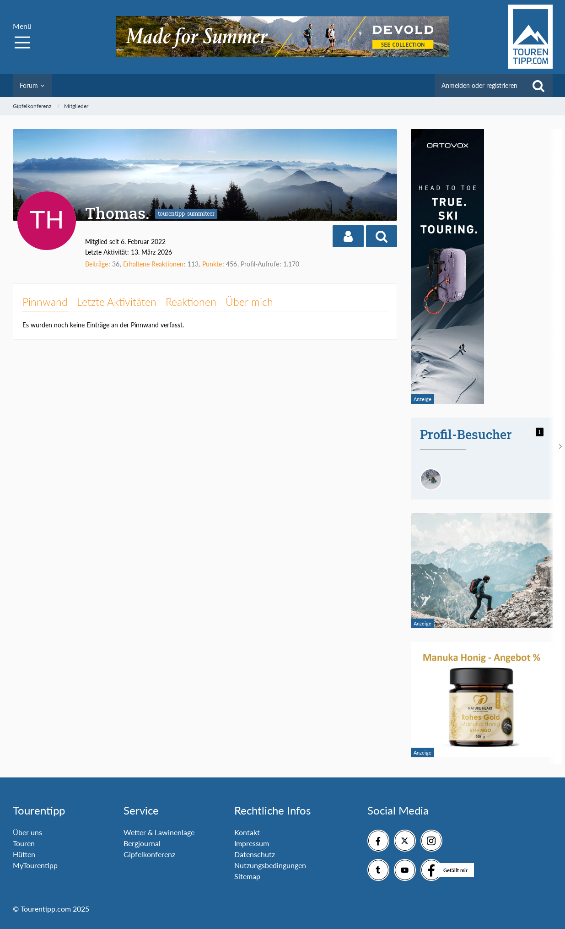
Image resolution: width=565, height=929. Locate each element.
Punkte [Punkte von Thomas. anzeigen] (212, 264)
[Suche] (538, 85)
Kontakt (247, 832)
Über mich (249, 301)
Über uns (27, 832)
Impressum (251, 843)
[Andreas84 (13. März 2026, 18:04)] (431, 479)
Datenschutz (254, 854)
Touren (24, 843)
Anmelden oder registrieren (479, 85)
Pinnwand (45, 301)
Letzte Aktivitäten (116, 301)
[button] (348, 236)
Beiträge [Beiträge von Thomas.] (96, 264)
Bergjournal (142, 843)
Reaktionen (191, 301)
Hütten (24, 854)
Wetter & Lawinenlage (159, 832)
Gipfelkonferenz (149, 854)
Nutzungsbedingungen (270, 865)
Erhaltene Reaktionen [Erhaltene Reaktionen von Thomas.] (153, 264)
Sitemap (247, 876)
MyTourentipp (35, 865)
